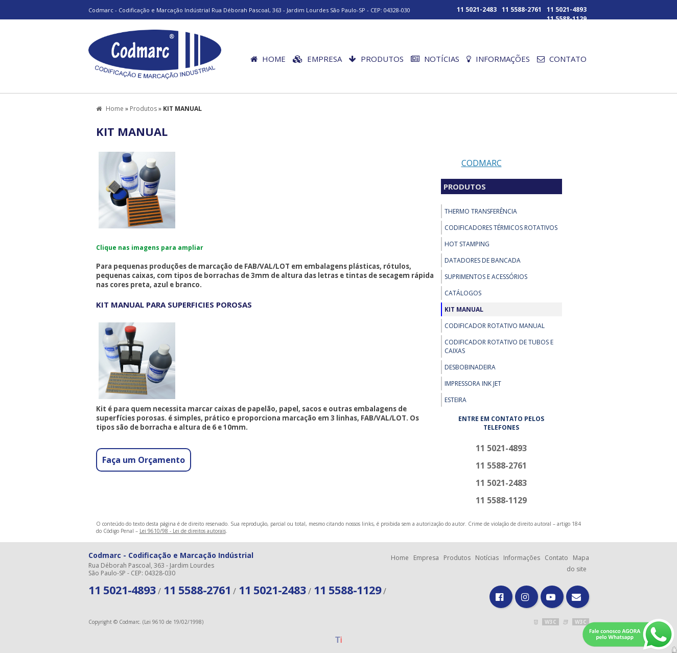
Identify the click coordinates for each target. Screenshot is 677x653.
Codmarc (481, 163)
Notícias (435, 59)
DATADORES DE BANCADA (483, 260)
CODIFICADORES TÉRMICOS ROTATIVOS (501, 227)
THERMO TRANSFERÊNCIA (481, 211)
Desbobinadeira (470, 367)
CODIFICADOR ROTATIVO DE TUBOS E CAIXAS (499, 346)
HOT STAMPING (467, 244)
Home (268, 59)
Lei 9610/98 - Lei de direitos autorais (182, 530)
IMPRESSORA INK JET (473, 383)
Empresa (317, 59)
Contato (562, 59)
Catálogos (463, 293)
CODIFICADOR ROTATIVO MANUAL (495, 325)
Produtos (376, 59)
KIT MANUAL (464, 309)
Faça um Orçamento (143, 459)
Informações (498, 59)
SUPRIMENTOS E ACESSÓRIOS (486, 276)
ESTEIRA (455, 399)
